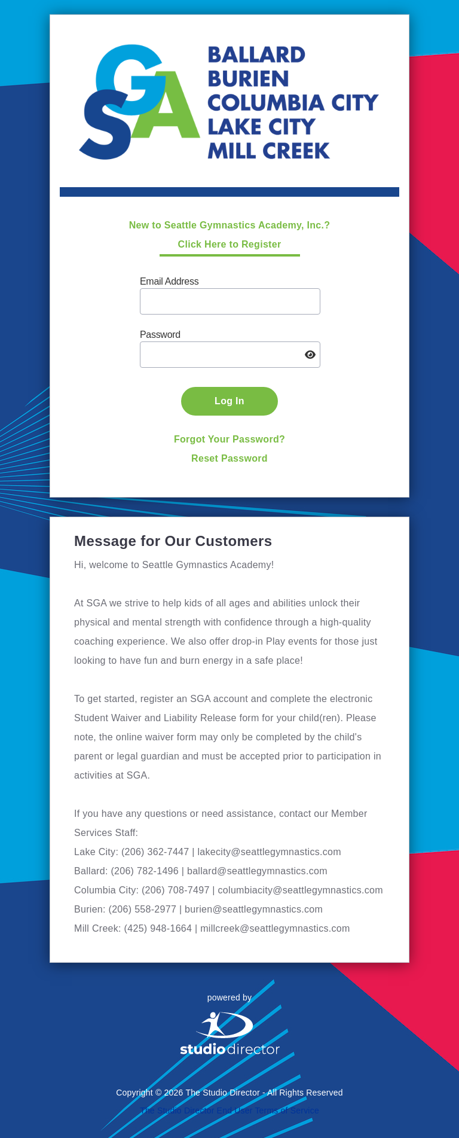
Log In (229, 401)
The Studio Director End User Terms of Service (229, 1110)
